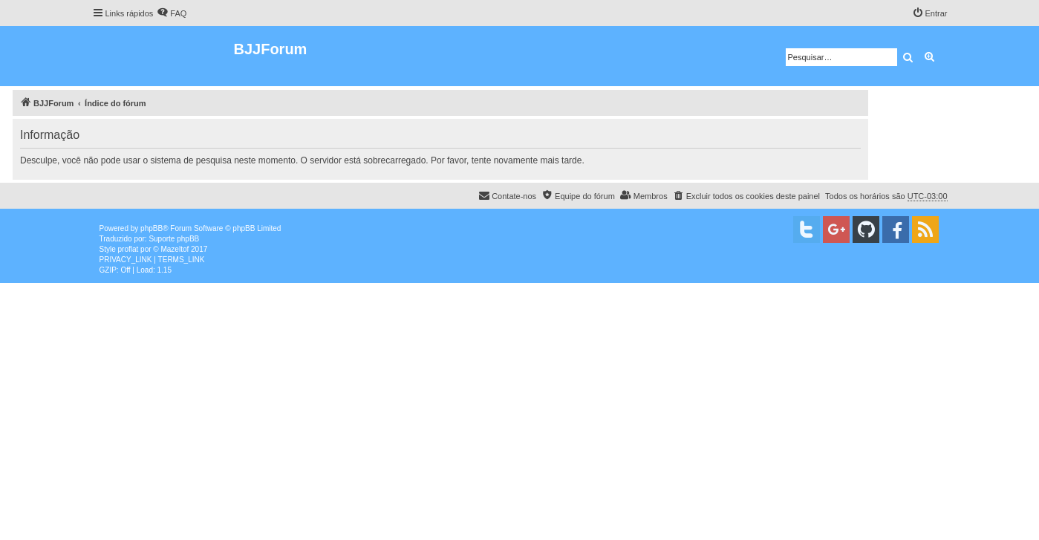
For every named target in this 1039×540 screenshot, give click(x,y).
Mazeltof (174, 249)
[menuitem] (171, 13)
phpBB (151, 228)
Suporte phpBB (174, 239)
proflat (128, 249)
